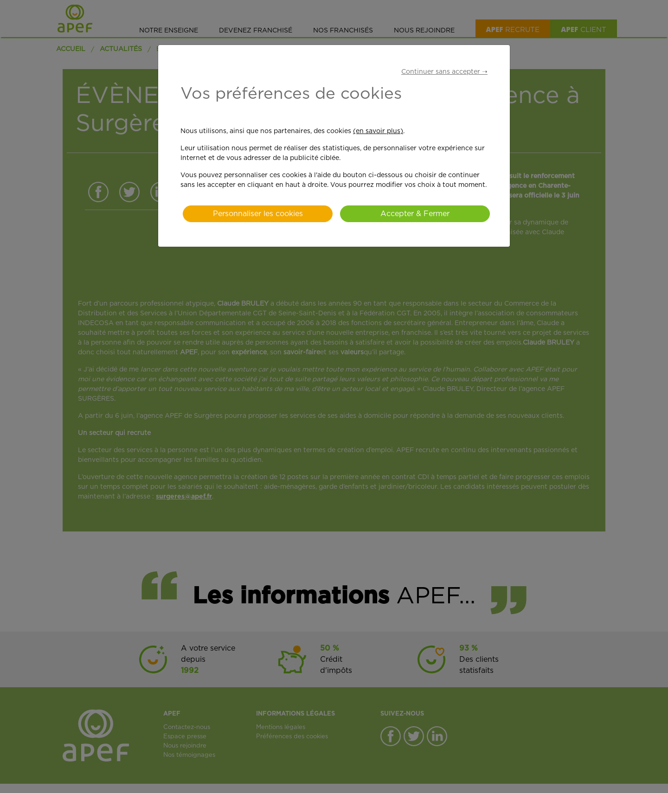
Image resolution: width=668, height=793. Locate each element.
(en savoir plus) (378, 131)
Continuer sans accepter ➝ (444, 72)
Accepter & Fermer (415, 213)
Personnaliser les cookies (258, 213)
